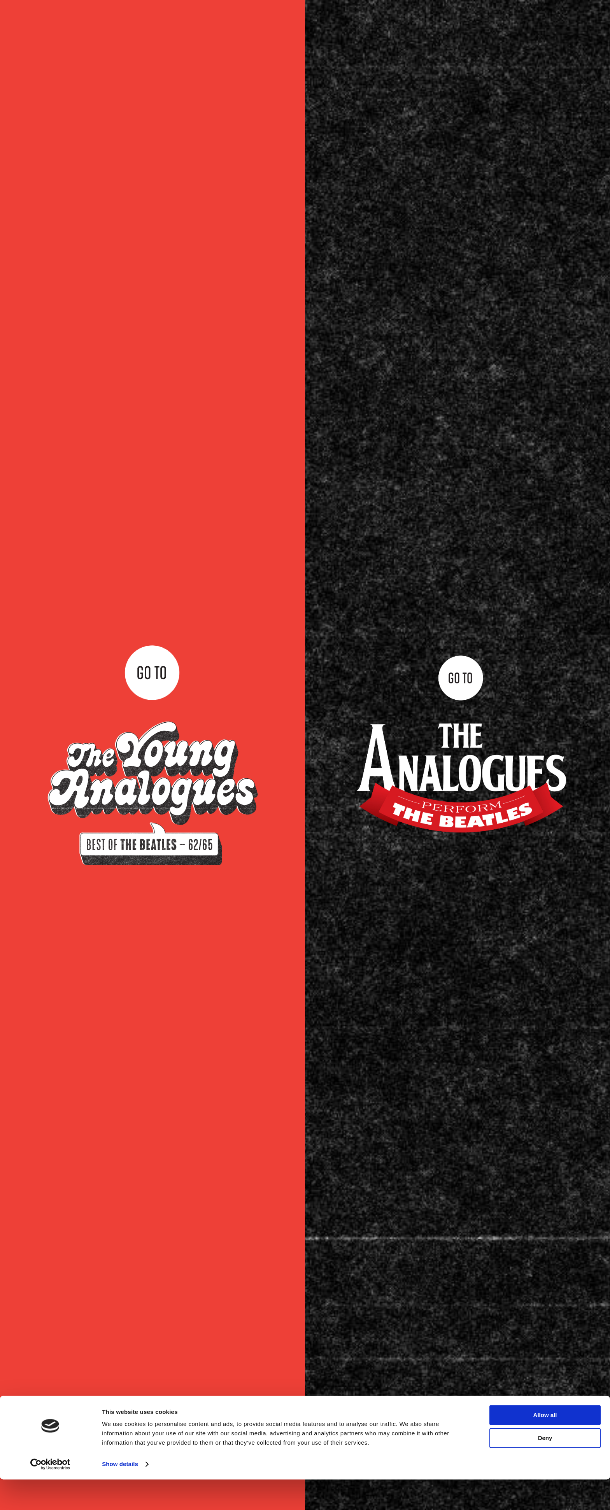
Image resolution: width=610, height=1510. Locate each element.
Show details (120, 1494)
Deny (545, 1468)
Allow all (545, 1445)
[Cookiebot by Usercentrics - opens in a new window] (50, 1495)
